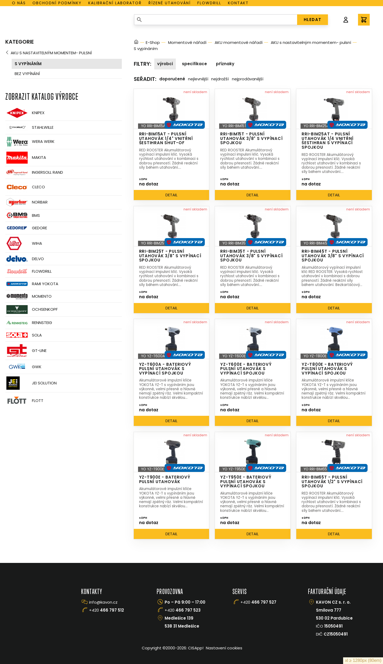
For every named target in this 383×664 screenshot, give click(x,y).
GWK (23, 366)
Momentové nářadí (187, 42)
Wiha (23, 243)
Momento (28, 296)
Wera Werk (30, 142)
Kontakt (238, 3)
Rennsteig (28, 323)
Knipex (24, 113)
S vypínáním (28, 64)
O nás (19, 3)
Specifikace (194, 64)
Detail (171, 195)
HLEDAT (313, 19)
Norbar (26, 202)
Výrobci (165, 64)
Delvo (24, 259)
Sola (23, 335)
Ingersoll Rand (34, 172)
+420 (106, 610)
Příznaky (225, 64)
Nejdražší (220, 79)
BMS (22, 215)
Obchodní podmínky (57, 3)
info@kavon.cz (103, 602)
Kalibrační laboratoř (115, 3)
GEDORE (26, 228)
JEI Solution (31, 383)
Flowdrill (209, 3)
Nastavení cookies (224, 648)
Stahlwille (29, 127)
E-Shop (153, 42)
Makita (25, 158)
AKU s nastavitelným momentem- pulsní (51, 53)
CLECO (25, 187)
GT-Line (26, 350)
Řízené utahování (169, 3)
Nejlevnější (198, 79)
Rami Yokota (31, 284)
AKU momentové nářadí (239, 42)
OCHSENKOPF (31, 309)
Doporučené (172, 79)
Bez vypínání (27, 73)
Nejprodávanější (247, 79)
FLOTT (24, 401)
